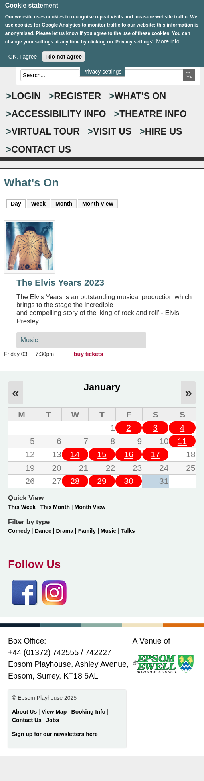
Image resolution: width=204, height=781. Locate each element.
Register (77, 96)
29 (101, 480)
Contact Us (27, 720)
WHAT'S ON (140, 96)
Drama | (67, 531)
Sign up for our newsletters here (55, 734)
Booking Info (88, 712)
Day (18, 203)
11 (182, 441)
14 (74, 454)
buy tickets (88, 354)
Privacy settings (101, 65)
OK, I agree (22, 49)
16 (128, 454)
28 (74, 480)
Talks (128, 531)
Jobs (52, 720)
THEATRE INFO (153, 114)
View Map (55, 712)
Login (26, 96)
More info (167, 34)
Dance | (45, 531)
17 (155, 454)
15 (101, 454)
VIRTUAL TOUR (46, 131)
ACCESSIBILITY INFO (59, 114)
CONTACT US (41, 149)
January (102, 387)
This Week (22, 507)
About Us (24, 712)
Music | (111, 531)
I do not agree (63, 49)
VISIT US (112, 131)
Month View (97, 203)
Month (63, 203)
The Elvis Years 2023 (60, 283)
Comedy (19, 531)
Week (38, 203)
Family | (89, 531)
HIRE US (163, 131)
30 (128, 480)
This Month (55, 507)
